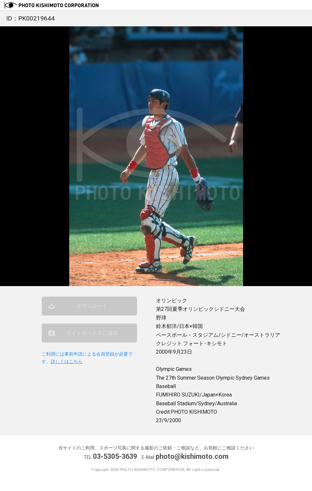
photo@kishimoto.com (192, 456)
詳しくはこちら (67, 362)
